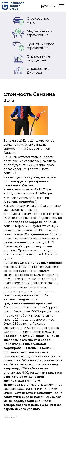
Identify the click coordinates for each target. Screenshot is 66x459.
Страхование (38, 58)
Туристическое (40, 46)
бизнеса (38, 71)
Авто (38, 20)
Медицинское (39, 33)
